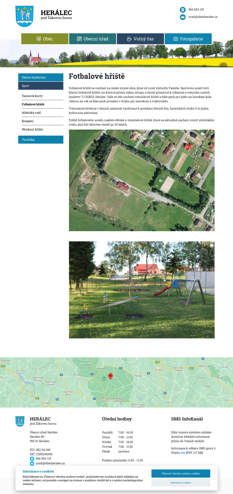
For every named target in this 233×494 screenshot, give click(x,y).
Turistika (28, 139)
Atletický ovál (31, 112)
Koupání (27, 121)
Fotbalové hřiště (33, 104)
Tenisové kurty (32, 96)
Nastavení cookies (181, 482)
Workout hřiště (32, 129)
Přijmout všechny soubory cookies (181, 473)
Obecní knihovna (34, 77)
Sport (25, 86)
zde (183, 453)
